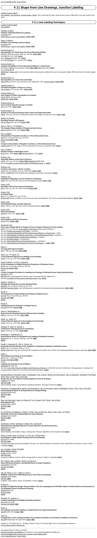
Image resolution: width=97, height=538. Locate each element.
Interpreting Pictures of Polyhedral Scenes (21, 241)
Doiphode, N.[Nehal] (23, 424)
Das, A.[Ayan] (42, 375)
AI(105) (3, 348)
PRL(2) (3, 331)
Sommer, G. (15, 498)
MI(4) (3, 206)
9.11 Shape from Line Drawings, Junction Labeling (48, 7)
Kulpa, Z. (4, 247)
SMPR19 (4, 490)
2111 (9, 455)
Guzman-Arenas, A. (7, 50)
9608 (11, 298)
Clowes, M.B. (5, 184)
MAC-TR (12, 68)
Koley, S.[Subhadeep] (29, 375)
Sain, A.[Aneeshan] (72, 375)
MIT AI (3, 520)
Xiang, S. (10, 473)
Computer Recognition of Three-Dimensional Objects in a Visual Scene (31, 233)
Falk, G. (9, 126)
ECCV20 (3, 465)
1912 (8, 492)
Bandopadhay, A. (13, 311)
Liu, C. (16, 473)
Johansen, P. (5, 327)
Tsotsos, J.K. (28, 344)
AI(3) (2, 138)
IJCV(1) (3, 358)
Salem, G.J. (4, 255)
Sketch (34, 15)
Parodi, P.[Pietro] (6, 262)
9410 (16, 268)
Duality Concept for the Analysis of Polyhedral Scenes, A (26, 163)
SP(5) (2, 251)
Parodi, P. (4, 282)
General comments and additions (12, 532)
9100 (27, 259)
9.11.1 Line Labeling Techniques (48, 22)
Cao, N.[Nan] (55, 400)
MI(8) (3, 181)
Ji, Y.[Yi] (28, 435)
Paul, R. (3, 126)
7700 (49, 181)
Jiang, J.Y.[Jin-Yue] (19, 435)
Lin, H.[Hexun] (36, 400)
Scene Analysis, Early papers (28, 229)
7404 (32, 520)
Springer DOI (5, 298)
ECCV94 (3, 502)
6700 (35, 188)
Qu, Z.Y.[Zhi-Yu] (6, 412)
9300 (20, 308)
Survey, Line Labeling (18, 37)
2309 (9, 418)
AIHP (2, 214)
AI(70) (3, 266)
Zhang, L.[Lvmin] (6, 435)
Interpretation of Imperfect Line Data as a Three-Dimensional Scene (30, 235)
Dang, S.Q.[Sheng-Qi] (24, 400)
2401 (9, 395)
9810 (94, 350)
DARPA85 (4, 366)
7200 (16, 140)
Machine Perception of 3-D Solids (18, 231)
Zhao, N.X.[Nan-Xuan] (8, 400)
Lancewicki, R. (13, 344)
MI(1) (3, 188)
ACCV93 (3, 308)
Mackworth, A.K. (6, 225)
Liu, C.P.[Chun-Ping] (38, 435)
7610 (39, 171)
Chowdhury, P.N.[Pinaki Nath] (11, 388)
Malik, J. (3, 354)
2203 (9, 441)
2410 (9, 383)
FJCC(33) (4, 54)
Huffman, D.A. (6, 157)
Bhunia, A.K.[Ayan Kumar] (56, 375)
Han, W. (3, 473)
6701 (30, 89)
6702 (16, 99)
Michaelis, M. (5, 498)
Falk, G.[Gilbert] (6, 134)
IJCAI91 (3, 512)
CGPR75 (9, 173)
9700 (32, 37)
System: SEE (13, 72)
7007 (28, 122)
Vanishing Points (12, 288)
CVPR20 (3, 477)
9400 (16, 504)
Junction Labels (26, 15)
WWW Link (4, 72)
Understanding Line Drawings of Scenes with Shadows (25, 243)
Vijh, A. (20, 344)
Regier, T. (4, 508)
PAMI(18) (4, 286)
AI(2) (2, 196)
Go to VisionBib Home (8, 2)
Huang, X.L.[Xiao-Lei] (29, 461)
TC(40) (3, 259)
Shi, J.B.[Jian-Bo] (36, 424)
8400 (26, 331)
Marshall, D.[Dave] (7, 31)
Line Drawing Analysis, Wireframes (13, 525)
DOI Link (4, 492)
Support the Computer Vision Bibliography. (32, 534)
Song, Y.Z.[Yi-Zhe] (21, 377)
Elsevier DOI (5, 140)
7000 (20, 154)
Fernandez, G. (5, 334)
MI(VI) (3, 115)
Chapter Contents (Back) (9, 13)
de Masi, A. (4, 484)
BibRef (28, 37)
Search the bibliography (9, 534)
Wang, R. (22, 473)
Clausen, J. (20, 327)
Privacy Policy (21, 2)
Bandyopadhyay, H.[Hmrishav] (11, 375)
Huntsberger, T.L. (16, 334)
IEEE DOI (4, 276)
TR (2, 107)
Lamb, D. (4, 311)
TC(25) (3, 171)
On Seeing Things (13, 239)
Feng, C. (28, 473)
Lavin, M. (4, 516)
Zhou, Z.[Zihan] (16, 461)
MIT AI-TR (7, 70)
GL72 (2, 221)
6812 (39, 54)
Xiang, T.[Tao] (10, 377)
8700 (16, 360)
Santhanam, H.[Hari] (8, 424)
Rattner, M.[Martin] (7, 118)
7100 (63, 115)
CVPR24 (3, 381)
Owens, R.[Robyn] (7, 40)
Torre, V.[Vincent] (22, 262)
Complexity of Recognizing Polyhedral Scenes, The (24, 278)
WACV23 (4, 428)
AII (5, 56)
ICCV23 (3, 392)
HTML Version (5, 37)
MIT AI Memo (9, 60)
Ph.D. (40, 68)
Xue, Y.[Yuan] (5, 461)
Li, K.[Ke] (31, 412)
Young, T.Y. (15, 255)
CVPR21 (3, 453)
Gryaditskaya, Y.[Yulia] (19, 412)
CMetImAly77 (9, 58)
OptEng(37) (5, 338)
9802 (34, 338)
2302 (9, 430)
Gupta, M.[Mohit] (18, 449)
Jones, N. (13, 327)
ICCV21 (3, 439)
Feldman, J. (19, 126)
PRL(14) (3, 315)
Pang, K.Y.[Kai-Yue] (40, 412)
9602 (71, 288)
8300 (25, 251)
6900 (27, 130)
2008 (9, 479)
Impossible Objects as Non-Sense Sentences (22, 237)
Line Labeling (5, 15)
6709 (61, 82)
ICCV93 (3, 274)
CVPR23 (3, 416)
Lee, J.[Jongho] (6, 449)
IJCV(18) (3, 296)
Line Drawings (15, 15)
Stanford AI (4, 130)
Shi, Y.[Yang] (46, 400)
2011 (11, 467)
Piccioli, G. (11, 282)
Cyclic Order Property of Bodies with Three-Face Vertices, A (27, 368)
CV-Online (4, 35)
